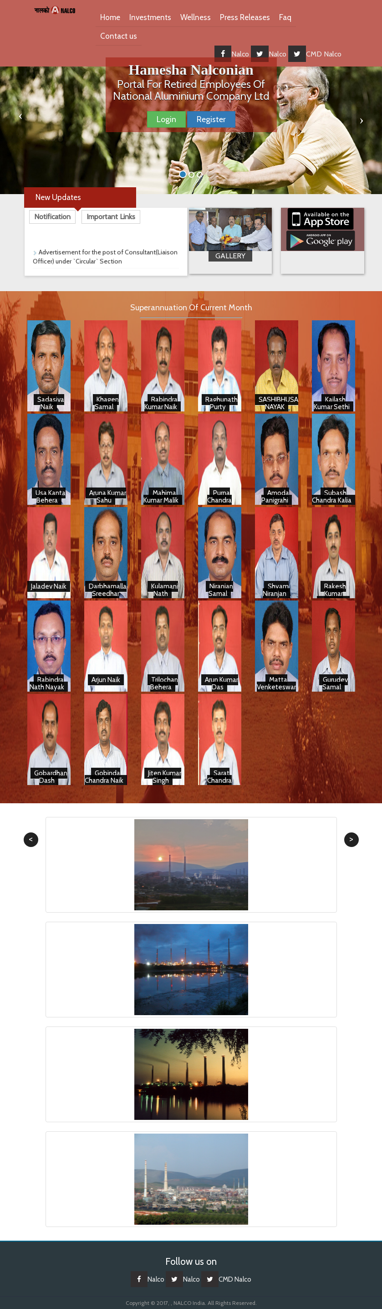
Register (211, 119)
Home (110, 17)
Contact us (118, 36)
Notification (52, 216)
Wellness (195, 17)
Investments (150, 17)
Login (166, 119)
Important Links (111, 216)
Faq (285, 17)
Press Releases (245, 17)
